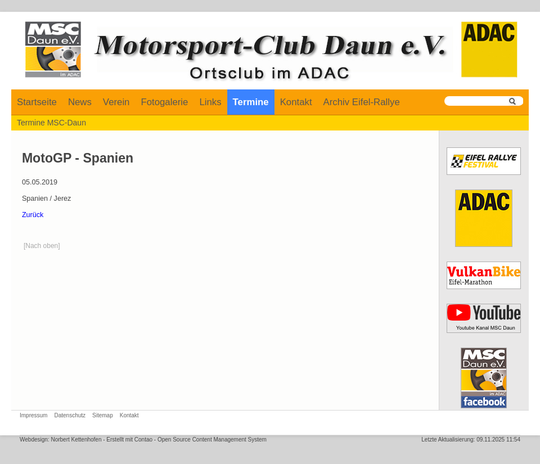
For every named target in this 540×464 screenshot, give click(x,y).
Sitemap (102, 415)
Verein (116, 102)
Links (210, 102)
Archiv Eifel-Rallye (361, 102)
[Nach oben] (42, 246)
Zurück (33, 215)
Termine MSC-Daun (51, 122)
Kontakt (296, 102)
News (80, 102)
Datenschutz (70, 415)
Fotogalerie (164, 102)
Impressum (33, 415)
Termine (251, 102)
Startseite (37, 102)
